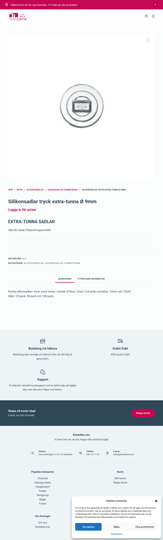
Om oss (42, 522)
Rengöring (42, 495)
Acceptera (88, 526)
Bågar (42, 499)
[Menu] (153, 16)
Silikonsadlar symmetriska (62, 263)
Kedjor (42, 490)
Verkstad (43, 478)
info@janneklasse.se (123, 454)
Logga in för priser (22, 210)
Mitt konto (120, 478)
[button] (156, 501)
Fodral (42, 503)
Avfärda (155, 4)
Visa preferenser (144, 526)
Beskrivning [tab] (64, 279)
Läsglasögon (42, 486)
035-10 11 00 (92, 454)
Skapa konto (120, 482)
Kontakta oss (42, 526)
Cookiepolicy (116, 534)
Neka (117, 526)
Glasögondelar (34, 263)
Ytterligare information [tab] (91, 279)
